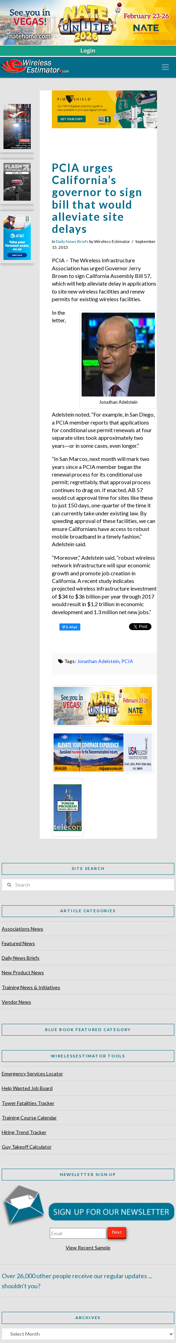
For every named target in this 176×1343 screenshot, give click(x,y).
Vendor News (16, 1002)
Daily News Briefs (72, 241)
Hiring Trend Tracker (24, 1132)
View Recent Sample (88, 1247)
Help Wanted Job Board (27, 1088)
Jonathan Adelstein (98, 661)
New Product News (23, 972)
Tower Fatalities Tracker (28, 1103)
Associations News (22, 929)
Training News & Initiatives (31, 987)
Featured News (18, 943)
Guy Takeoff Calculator (27, 1147)
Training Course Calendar (29, 1117)
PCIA (127, 661)
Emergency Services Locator (32, 1073)
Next (117, 1232)
